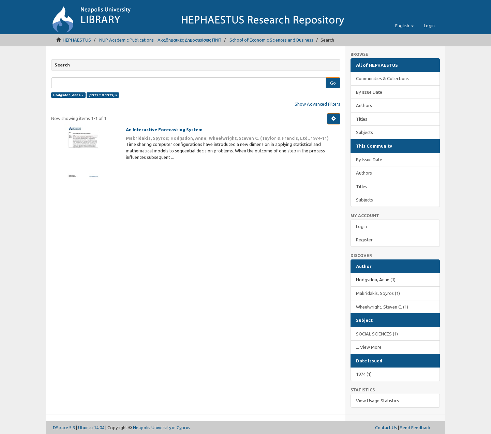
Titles (361, 119)
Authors (364, 105)
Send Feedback (415, 427)
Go (333, 82)
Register (364, 239)
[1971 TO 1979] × (103, 95)
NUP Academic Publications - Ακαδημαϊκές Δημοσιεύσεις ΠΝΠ (160, 40)
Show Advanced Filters (317, 104)
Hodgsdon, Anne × (68, 95)
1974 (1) (364, 374)
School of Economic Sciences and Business (271, 40)
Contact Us (386, 427)
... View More (369, 347)
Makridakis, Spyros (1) (378, 293)
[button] (404, 25)
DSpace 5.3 (64, 427)
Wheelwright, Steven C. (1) (382, 306)
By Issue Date (369, 92)
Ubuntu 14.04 (91, 427)
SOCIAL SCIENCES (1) (377, 333)
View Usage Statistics (377, 400)
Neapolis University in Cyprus (161, 427)
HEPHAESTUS (77, 40)
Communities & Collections (382, 78)
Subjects (364, 132)
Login (361, 226)
